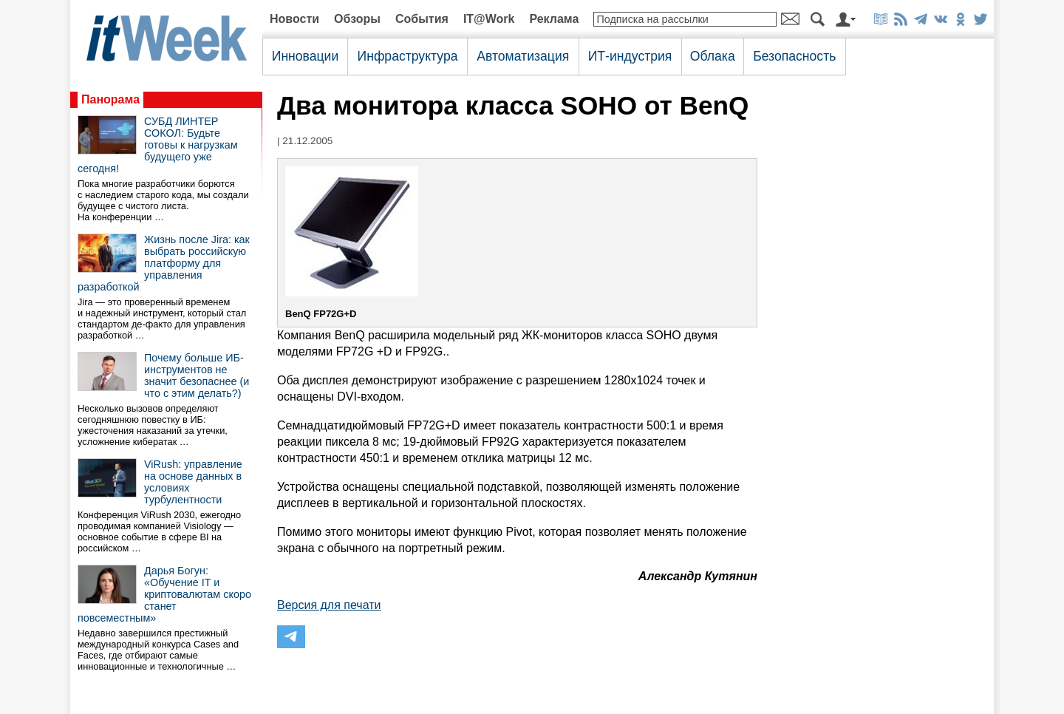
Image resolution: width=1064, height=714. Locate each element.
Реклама (554, 19)
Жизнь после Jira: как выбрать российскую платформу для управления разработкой (164, 263)
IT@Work (489, 19)
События (422, 19)
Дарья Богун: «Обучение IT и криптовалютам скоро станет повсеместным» (164, 594)
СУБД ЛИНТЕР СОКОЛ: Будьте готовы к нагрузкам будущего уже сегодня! (158, 144)
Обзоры (357, 19)
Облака (712, 56)
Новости (294, 19)
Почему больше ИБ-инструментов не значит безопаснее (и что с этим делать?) (196, 375)
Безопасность (794, 56)
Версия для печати (329, 605)
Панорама (110, 99)
